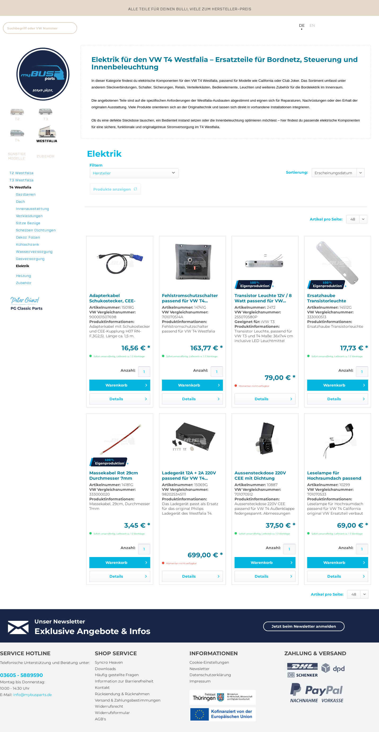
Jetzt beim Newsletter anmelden (304, 626)
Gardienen (26, 194)
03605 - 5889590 (21, 675)
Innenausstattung (32, 208)
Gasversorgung (30, 259)
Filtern (96, 165)
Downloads (105, 668)
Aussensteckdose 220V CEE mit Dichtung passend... (260, 475)
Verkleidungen (29, 216)
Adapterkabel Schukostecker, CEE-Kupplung (112, 298)
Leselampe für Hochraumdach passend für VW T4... (334, 475)
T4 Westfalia (20, 187)
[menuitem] (76, 27)
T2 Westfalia (21, 173)
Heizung (23, 275)
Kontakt (102, 687)
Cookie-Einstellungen (209, 662)
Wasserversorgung (34, 251)
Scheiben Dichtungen (36, 230)
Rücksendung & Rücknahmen (122, 693)
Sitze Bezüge (28, 223)
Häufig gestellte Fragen (117, 674)
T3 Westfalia (21, 180)
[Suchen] (71, 28)
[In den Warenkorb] (119, 385)
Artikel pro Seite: (326, 219)
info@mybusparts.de (32, 694)
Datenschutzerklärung (210, 674)
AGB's (100, 719)
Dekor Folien (28, 237)
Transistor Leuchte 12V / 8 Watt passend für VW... (263, 298)
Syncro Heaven (109, 662)
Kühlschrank (27, 244)
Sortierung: (297, 172)
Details (128, 398)
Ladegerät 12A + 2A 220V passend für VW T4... (189, 475)
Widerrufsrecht (109, 706)
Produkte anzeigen (115, 189)
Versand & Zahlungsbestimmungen (127, 700)
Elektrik (22, 266)
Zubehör (24, 283)
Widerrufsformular (112, 712)
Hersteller (102, 173)
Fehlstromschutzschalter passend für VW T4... (190, 298)
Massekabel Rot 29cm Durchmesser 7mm (113, 475)
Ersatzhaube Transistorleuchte (326, 298)
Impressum (200, 681)
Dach (20, 201)
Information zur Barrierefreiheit (124, 681)
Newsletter (200, 668)
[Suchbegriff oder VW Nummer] (40, 28)
